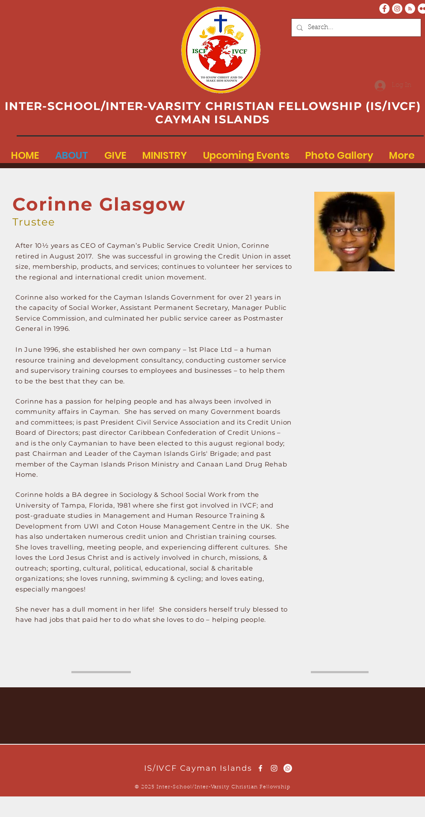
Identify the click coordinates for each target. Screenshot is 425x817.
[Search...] (355, 27)
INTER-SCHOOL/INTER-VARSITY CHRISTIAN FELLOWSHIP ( (187, 106)
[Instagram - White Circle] (397, 8)
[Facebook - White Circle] (384, 8)
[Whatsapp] (287, 768)
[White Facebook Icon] (260, 768)
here (185, 663)
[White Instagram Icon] (274, 768)
